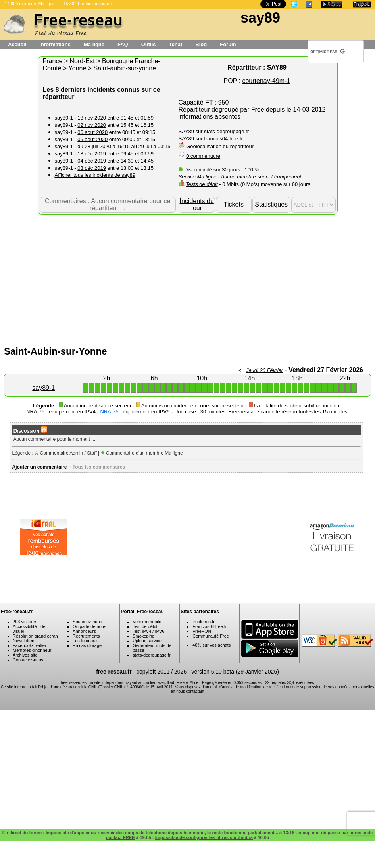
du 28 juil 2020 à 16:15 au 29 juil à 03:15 (123, 146)
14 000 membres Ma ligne (30, 3)
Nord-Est (82, 61)
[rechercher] (327, 51)
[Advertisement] (187, 278)
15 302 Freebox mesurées (88, 3)
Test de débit (145, 626)
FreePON (201, 631)
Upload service (147, 640)
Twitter (39, 645)
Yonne (78, 68)
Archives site (25, 655)
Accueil (17, 44)
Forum (228, 44)
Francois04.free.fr (209, 626)
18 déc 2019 (91, 154)
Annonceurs (84, 631)
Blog (201, 44)
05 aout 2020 (92, 139)
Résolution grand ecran (35, 636)
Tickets (234, 204)
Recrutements (86, 636)
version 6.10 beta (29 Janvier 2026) (235, 672)
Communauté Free (210, 636)
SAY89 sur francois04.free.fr (211, 138)
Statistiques (271, 204)
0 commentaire (203, 156)
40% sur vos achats (211, 645)
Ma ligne (94, 44)
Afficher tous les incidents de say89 (95, 175)
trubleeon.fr (203, 621)
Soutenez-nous (87, 621)
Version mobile (147, 621)
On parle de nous (89, 626)
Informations (55, 44)
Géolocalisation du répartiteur (220, 146)
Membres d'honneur (32, 650)
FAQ (122, 44)
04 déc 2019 (91, 161)
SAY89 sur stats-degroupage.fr (214, 131)
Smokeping (143, 636)
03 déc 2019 (91, 168)
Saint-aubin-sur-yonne (125, 68)
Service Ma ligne (198, 177)
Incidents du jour (197, 204)
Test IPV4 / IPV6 (148, 631)
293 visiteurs (25, 621)
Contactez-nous (28, 659)
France (53, 61)
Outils (148, 44)
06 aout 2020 (92, 132)
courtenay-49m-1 (266, 81)
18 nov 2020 (91, 118)
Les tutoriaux (85, 640)
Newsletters (24, 640)
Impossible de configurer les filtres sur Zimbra (204, 837)
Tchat (176, 44)
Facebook (22, 645)
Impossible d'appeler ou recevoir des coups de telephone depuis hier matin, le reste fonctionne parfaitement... (162, 832)
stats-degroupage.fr (151, 655)
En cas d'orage (87, 645)
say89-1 (43, 387)
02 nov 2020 (91, 125)
